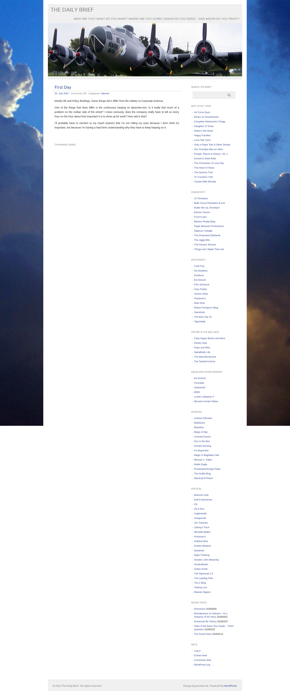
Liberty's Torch (202, 527)
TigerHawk (200, 321)
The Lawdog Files (203, 578)
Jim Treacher (201, 522)
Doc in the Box (202, 441)
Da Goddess (201, 270)
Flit (195, 504)
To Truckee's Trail (203, 177)
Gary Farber (200, 289)
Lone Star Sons (202, 140)
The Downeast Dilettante (207, 235)
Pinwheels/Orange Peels (207, 469)
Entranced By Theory (205, 621)
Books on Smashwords (206, 117)
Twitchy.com (200, 587)
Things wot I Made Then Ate (209, 249)
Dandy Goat (200, 343)
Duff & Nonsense (203, 499)
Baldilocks (199, 422)
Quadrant (199, 550)
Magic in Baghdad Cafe (206, 455)
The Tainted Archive (204, 361)
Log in (197, 650)
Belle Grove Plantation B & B (209, 203)
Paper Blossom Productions (209, 226)
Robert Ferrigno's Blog (206, 307)
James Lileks (201, 293)
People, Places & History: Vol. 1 (211, 153)
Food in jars (200, 216)
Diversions (199, 608)
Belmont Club (201, 495)
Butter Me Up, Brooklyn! (207, 207)
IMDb (197, 392)
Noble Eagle (200, 464)
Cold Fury (199, 266)
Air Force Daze (202, 112)
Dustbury (199, 275)
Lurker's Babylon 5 (204, 396)
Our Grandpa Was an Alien (208, 149)
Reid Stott (199, 303)
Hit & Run (199, 508)
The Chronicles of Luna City (209, 163)
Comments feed (202, 660)
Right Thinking (202, 555)
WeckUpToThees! (203, 478)
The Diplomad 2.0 (203, 573)
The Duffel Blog (202, 473)
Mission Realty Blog (204, 221)
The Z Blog (200, 582)
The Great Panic (203, 634)
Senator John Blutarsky (206, 559)
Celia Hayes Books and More (209, 338)
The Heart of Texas (204, 167)
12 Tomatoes (201, 198)
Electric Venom (202, 212)
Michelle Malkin (202, 532)
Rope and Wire (202, 347)
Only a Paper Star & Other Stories (212, 144)
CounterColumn (202, 436)
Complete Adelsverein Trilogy (209, 121)
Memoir (105, 93)
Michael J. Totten (203, 459)
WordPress (230, 686)
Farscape (199, 382)
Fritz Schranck (202, 284)
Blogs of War (201, 432)
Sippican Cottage (203, 230)
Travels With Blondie (205, 181)
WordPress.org (202, 664)
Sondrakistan (201, 564)
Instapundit (200, 518)
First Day (63, 87)
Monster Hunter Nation (206, 401)
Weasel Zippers (202, 592)
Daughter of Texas (204, 126)
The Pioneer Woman (205, 244)
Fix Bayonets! (201, 450)
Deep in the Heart (203, 130)
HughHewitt (200, 513)
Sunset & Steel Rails (205, 158)
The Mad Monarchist (205, 356)
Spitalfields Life (202, 352)
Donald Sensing (202, 445)
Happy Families (202, 135)
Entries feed (200, 655)
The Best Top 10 (203, 316)
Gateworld (199, 387)
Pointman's (200, 298)
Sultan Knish (201, 569)
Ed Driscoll (200, 280)
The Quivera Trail (203, 172)
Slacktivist (199, 312)
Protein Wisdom (202, 545)
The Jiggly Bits (202, 240)
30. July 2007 (62, 93)
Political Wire (201, 541)
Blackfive (199, 427)
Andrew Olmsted (203, 418)
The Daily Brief (72, 10)
